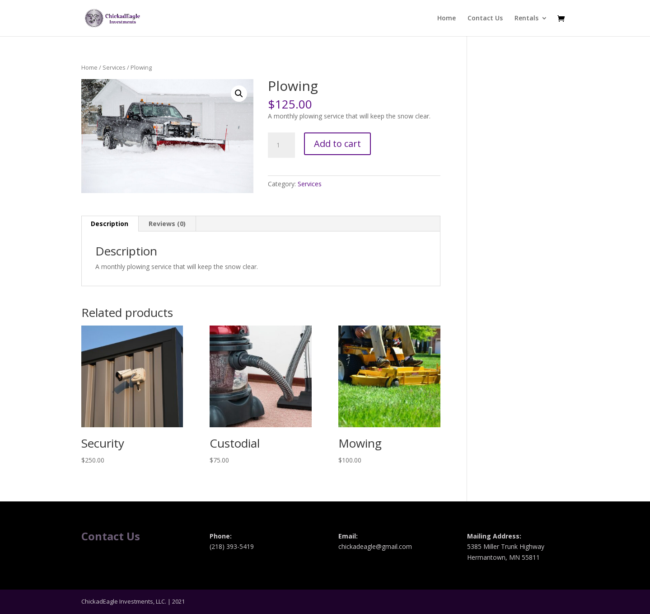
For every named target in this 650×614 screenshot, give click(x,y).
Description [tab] (109, 223)
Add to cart (337, 143)
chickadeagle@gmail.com (375, 546)
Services (114, 67)
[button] (239, 93)
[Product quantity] (281, 145)
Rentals (526, 18)
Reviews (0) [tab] (167, 223)
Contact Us (485, 18)
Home (446, 18)
